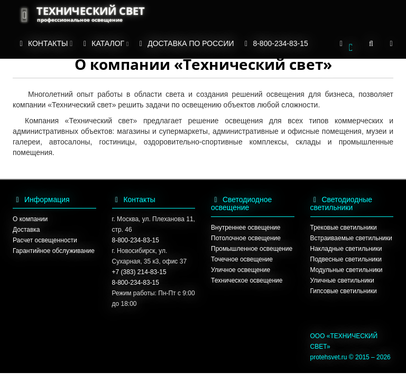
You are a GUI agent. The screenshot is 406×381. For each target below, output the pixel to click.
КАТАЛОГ (104, 43)
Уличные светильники (342, 280)
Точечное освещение (242, 259)
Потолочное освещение (246, 238)
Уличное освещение (240, 270)
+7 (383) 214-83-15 (139, 272)
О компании (30, 219)
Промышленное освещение (251, 248)
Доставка (26, 229)
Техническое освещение (246, 280)
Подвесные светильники (346, 259)
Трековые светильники (343, 227)
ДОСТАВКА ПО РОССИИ (185, 43)
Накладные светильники (346, 248)
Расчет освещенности (45, 240)
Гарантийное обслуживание (54, 251)
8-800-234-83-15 (275, 43)
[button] (346, 44)
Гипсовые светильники (343, 291)
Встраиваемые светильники (351, 238)
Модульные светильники (346, 270)
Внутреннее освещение (245, 227)
